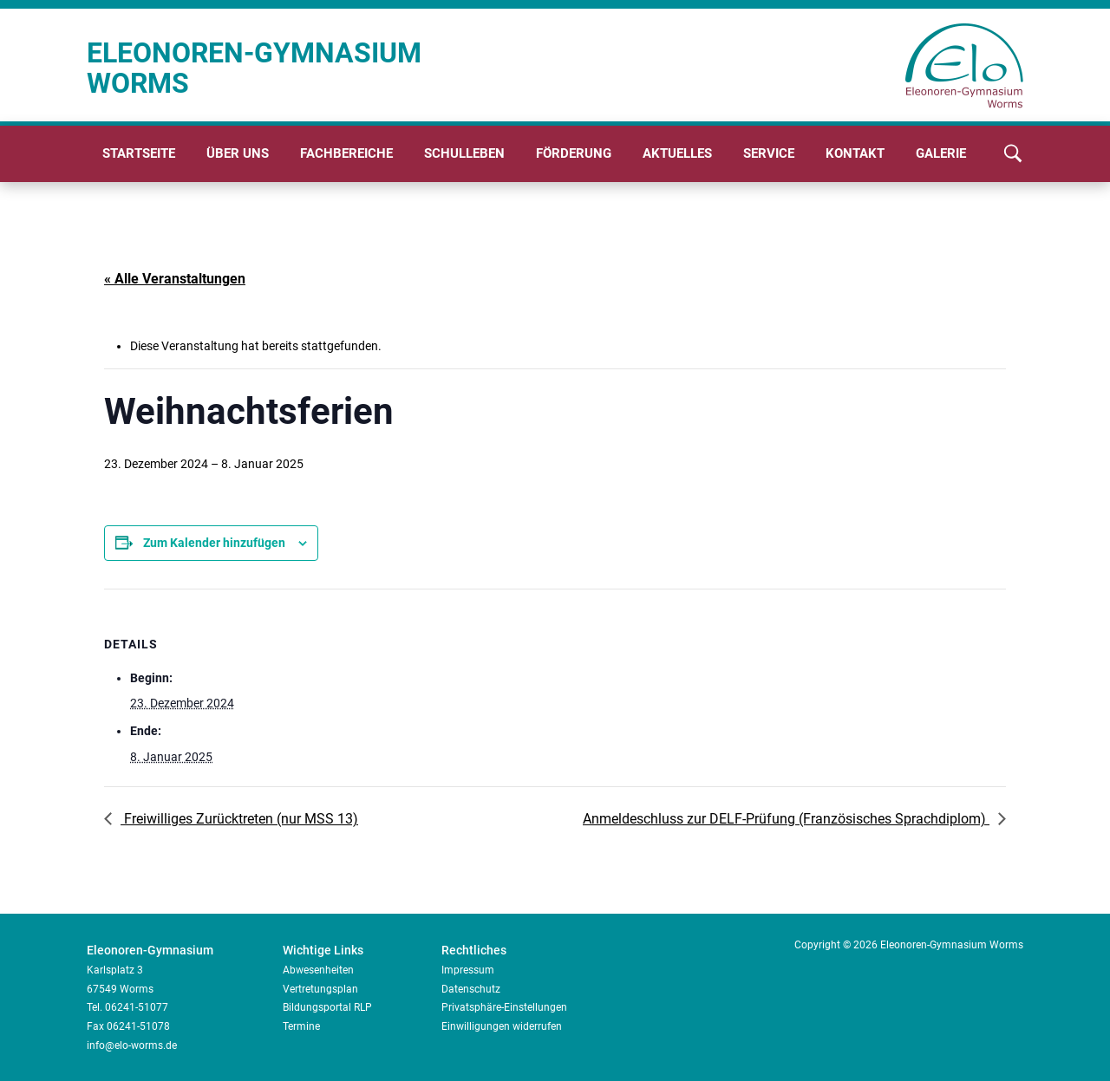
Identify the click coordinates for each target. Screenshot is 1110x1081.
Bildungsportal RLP (327, 1007)
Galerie (941, 153)
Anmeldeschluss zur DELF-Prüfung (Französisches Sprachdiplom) (786, 819)
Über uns (237, 153)
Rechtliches (473, 950)
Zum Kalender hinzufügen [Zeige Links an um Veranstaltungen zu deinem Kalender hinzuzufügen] (214, 543)
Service (768, 153)
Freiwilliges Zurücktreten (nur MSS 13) (239, 819)
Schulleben (464, 153)
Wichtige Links (323, 950)
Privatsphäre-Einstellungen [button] (504, 1007)
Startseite (138, 153)
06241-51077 (136, 1007)
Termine (301, 1026)
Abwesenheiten (318, 970)
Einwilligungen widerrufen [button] (501, 1026)
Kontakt (855, 153)
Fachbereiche (346, 153)
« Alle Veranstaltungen (174, 278)
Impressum (467, 970)
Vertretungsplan (320, 989)
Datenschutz (470, 989)
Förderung (573, 153)
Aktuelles (677, 153)
